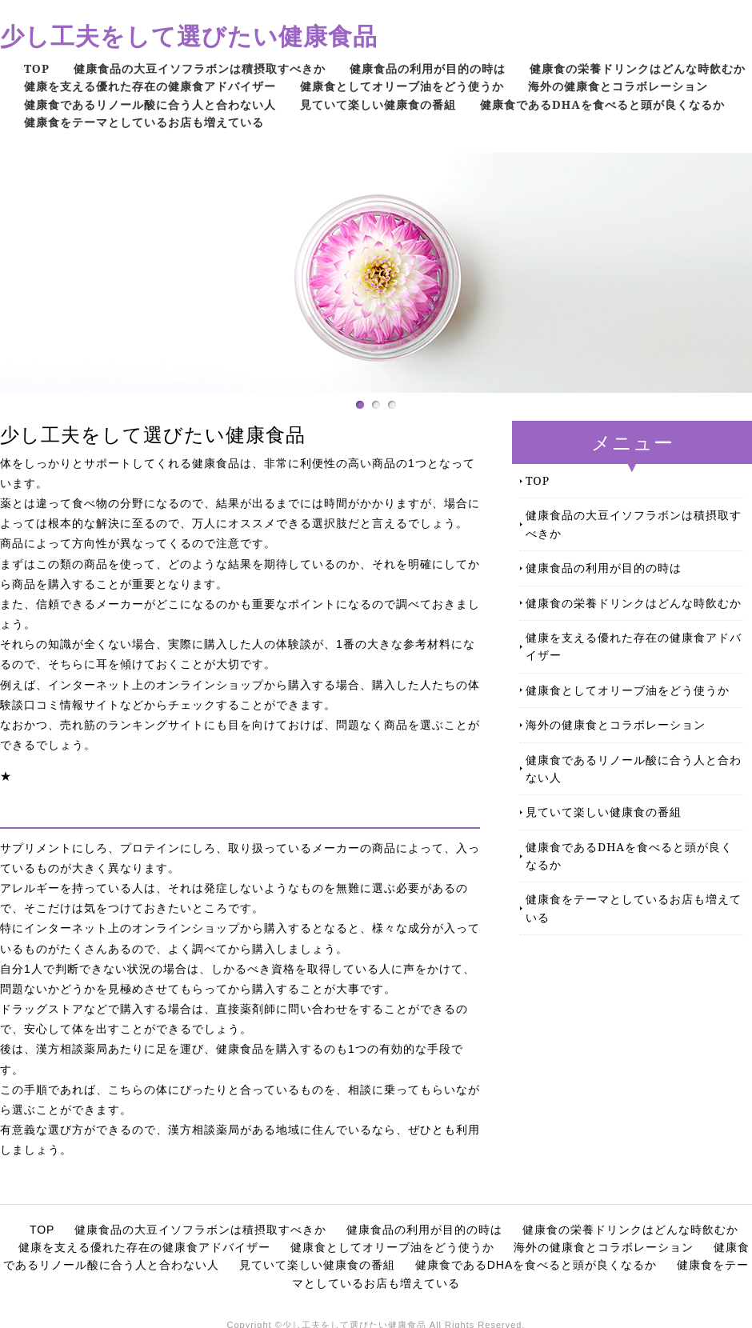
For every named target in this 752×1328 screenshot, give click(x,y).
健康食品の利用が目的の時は (428, 68)
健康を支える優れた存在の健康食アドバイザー (150, 86)
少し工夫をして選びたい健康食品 (189, 35)
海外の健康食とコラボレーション (618, 86)
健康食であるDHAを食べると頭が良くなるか (602, 104)
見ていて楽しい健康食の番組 (378, 104)
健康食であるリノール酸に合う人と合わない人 (150, 104)
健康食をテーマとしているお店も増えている (144, 122)
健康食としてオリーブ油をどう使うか (402, 86)
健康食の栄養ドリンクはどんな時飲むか (638, 68)
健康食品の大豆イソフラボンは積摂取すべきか (200, 68)
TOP (37, 68)
